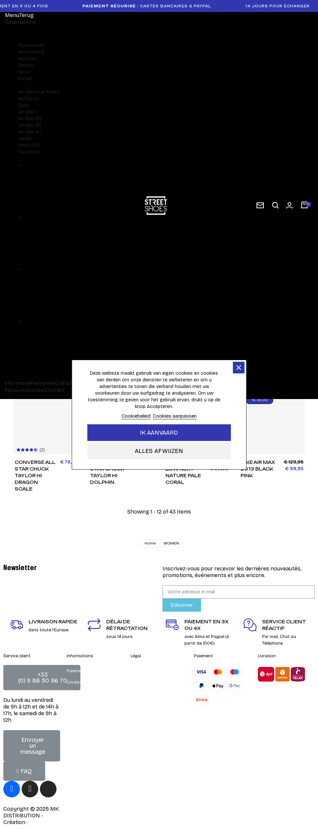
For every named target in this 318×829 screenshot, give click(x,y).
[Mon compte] (289, 205)
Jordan (25, 138)
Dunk (23, 105)
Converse (28, 152)
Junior (24, 72)
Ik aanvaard (159, 432)
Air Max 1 (27, 112)
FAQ (71, 693)
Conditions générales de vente (155, 674)
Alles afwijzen (159, 451)
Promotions (31, 52)
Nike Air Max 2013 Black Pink (258, 469)
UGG (35, 145)
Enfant (25, 79)
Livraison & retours (86, 682)
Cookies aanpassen (175, 416)
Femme (26, 65)
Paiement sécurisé (85, 671)
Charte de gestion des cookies (153, 715)
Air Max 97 (29, 132)
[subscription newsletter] (260, 205)
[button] (275, 205)
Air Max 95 (30, 125)
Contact (139, 689)
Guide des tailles (83, 705)
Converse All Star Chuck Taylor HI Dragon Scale (35, 475)
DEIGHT (38, 822)
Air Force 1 (29, 99)
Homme (27, 59)
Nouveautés (31, 45)
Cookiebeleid (136, 416)
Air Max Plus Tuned (38, 92)
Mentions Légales (148, 700)
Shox (23, 145)
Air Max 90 (30, 118)
